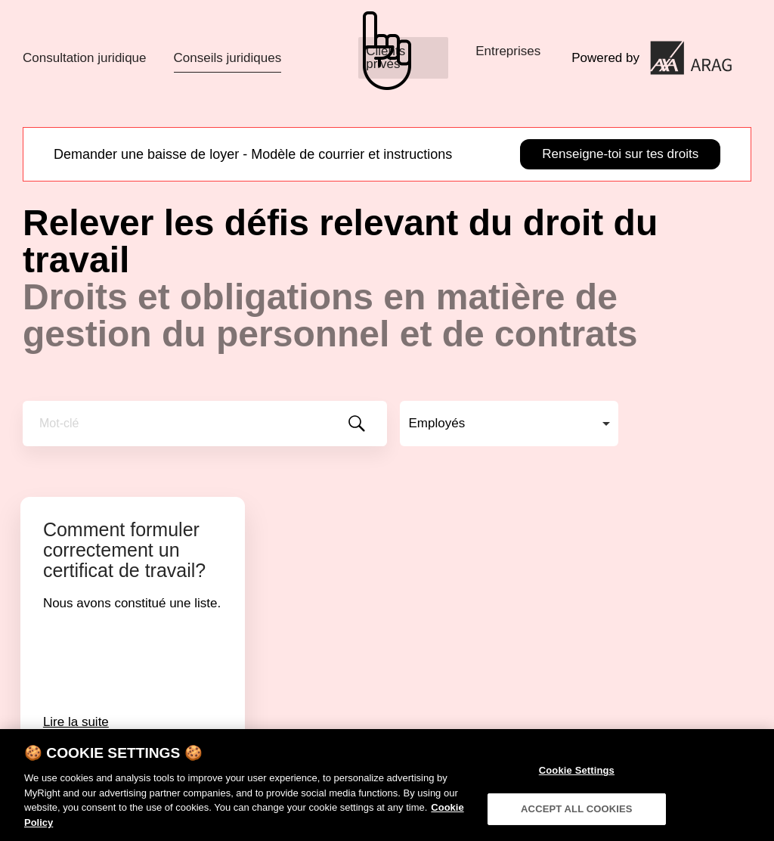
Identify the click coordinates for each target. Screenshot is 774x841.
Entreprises (507, 51)
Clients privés (385, 57)
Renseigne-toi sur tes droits (620, 154)
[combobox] (509, 423)
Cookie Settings (577, 777)
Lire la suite (76, 722)
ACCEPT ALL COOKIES (577, 815)
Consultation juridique (85, 58)
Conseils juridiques (228, 58)
